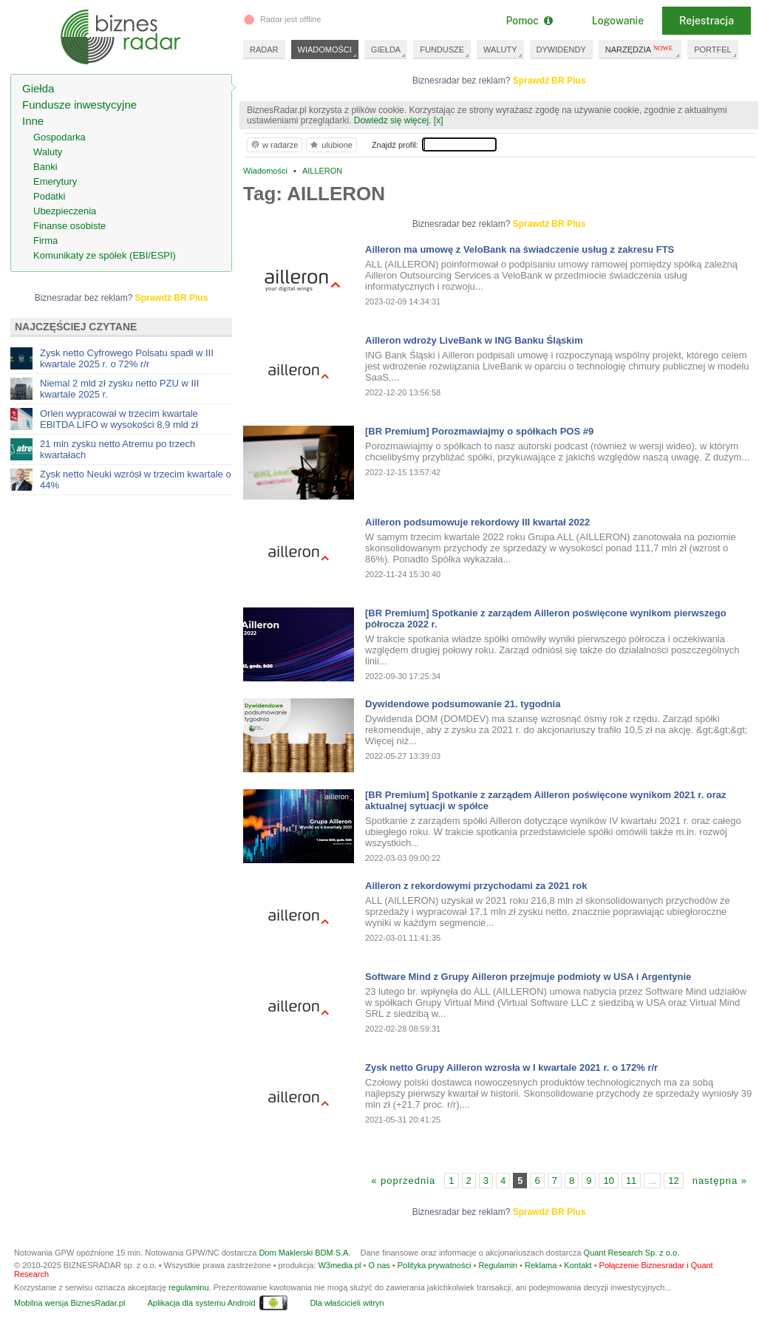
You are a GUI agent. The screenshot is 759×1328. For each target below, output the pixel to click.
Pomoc (529, 21)
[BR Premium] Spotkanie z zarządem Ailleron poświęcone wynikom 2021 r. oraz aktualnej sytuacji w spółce (545, 800)
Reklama (541, 1265)
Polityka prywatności (435, 1265)
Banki (45, 166)
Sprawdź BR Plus (549, 80)
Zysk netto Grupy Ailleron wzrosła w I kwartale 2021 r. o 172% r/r (511, 1067)
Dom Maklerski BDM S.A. (304, 1252)
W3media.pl (339, 1265)
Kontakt (577, 1265)
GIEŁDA (386, 49)
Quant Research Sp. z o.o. (632, 1252)
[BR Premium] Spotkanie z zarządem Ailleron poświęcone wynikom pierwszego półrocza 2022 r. (545, 618)
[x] (438, 120)
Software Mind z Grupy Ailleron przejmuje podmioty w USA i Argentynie (528, 976)
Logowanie (618, 21)
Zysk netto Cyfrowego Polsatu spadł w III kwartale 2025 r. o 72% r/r (127, 358)
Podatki (49, 196)
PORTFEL (713, 49)
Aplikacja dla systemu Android (201, 1302)
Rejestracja (706, 21)
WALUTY (500, 49)
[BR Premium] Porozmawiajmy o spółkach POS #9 (479, 431)
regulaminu (188, 1287)
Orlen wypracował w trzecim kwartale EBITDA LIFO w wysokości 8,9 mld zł (119, 419)
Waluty (47, 151)
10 (608, 1180)
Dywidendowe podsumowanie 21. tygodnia (462, 703)
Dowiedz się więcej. (393, 120)
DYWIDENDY (561, 49)
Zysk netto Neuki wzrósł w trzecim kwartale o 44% (135, 480)
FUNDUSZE (442, 49)
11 (631, 1180)
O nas (378, 1265)
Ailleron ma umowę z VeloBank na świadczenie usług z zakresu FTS (519, 249)
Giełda (38, 88)
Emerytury (55, 181)
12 (673, 1180)
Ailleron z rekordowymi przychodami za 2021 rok (476, 885)
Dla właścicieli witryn (347, 1302)
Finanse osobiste (69, 225)
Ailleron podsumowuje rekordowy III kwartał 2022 (477, 522)
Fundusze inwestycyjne (79, 104)
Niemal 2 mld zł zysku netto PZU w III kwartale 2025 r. (119, 389)
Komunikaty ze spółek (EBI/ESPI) (104, 255)
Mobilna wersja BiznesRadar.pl (69, 1302)
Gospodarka (59, 137)
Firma (45, 240)
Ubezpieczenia (64, 211)
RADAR (264, 49)
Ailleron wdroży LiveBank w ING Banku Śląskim (474, 340)
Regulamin (497, 1265)
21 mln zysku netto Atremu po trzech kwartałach (117, 449)
